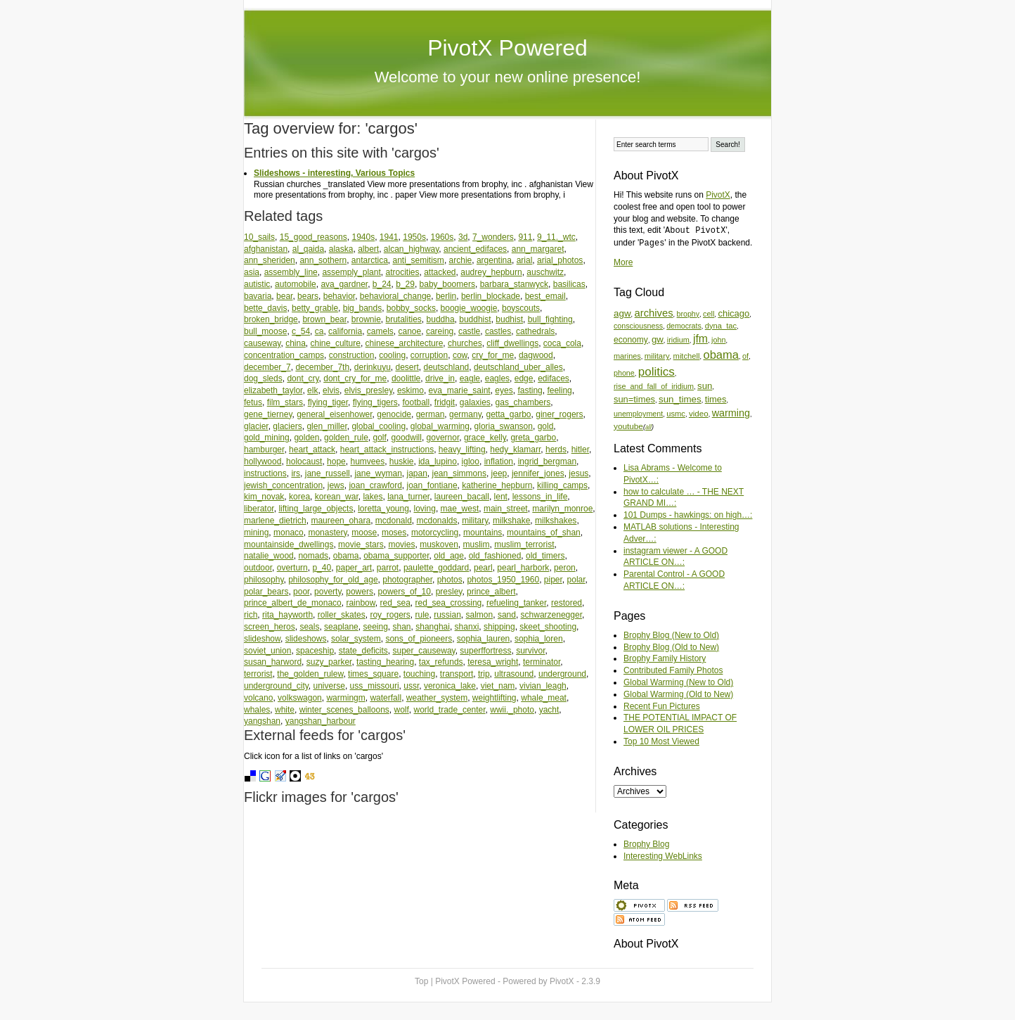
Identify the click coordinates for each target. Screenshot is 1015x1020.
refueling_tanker (516, 603)
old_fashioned (495, 556)
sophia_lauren (483, 639)
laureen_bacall (461, 497)
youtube (628, 426)
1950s (414, 237)
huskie (401, 461)
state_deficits (363, 651)
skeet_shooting (547, 627)
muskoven (439, 544)
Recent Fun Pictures (661, 706)
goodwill (407, 437)
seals (309, 627)
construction (352, 355)
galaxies (475, 402)
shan (402, 627)
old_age (449, 556)
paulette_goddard (436, 568)
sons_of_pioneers (418, 639)
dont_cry (302, 378)
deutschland (447, 367)
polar (576, 580)
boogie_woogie (469, 308)
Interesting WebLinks (662, 856)
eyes (503, 390)
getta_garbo (508, 414)
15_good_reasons (313, 237)
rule (422, 615)
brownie (366, 319)
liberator (259, 509)
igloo (470, 461)
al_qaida (308, 249)
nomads (313, 556)
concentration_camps (284, 355)
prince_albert (491, 592)
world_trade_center (450, 710)
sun (704, 386)
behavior (339, 296)
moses (394, 532)
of (745, 356)
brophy (688, 314)
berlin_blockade (490, 296)
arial (525, 260)
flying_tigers (375, 402)
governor (443, 437)
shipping (499, 627)
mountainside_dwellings (288, 544)
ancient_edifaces (475, 249)
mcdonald (393, 520)
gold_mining (267, 437)
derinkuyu (372, 367)
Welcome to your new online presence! (508, 77)
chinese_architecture (405, 343)
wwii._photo (512, 710)
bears (307, 296)
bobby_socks (411, 308)
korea (299, 497)
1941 (389, 237)
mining (256, 532)
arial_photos (560, 260)
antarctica (369, 260)
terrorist (258, 674)
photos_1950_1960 (503, 580)
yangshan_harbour (320, 721)
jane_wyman (377, 473)
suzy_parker (329, 662)
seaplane (341, 627)
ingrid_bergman (547, 461)
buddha (441, 319)
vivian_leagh (543, 686)
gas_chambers (523, 402)
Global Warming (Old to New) (678, 694)
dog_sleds (263, 378)
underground (562, 674)
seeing (375, 627)
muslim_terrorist (524, 544)
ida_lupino (437, 461)
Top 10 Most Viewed (661, 741)
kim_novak (264, 497)
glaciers (287, 426)
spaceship (315, 651)
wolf (401, 710)
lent (501, 497)
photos (450, 580)
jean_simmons (459, 473)
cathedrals (535, 331)
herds (556, 449)
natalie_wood (269, 556)
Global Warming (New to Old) (678, 682)
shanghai (432, 627)
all (648, 427)
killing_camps (562, 485)
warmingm (345, 698)
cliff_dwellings (512, 343)
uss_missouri (374, 686)
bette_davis (265, 308)
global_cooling (378, 426)
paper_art (354, 568)
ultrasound (514, 674)
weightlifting (494, 698)
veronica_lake (450, 686)
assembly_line (291, 272)
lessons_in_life (540, 497)
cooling (392, 355)
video (699, 413)
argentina (494, 260)
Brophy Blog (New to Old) (671, 635)
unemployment (638, 413)
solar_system (356, 639)
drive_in (440, 378)
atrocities (402, 272)
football (415, 402)
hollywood (262, 461)
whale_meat (544, 698)
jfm (700, 339)
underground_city (276, 686)
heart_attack (312, 449)
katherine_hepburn (497, 485)
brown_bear (324, 319)
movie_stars (361, 544)
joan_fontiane (431, 485)
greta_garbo (533, 437)
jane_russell (327, 473)
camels (380, 331)
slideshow (262, 639)
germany (465, 414)
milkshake (511, 520)
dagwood (536, 355)
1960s (442, 237)
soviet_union (267, 651)
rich (250, 615)
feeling (559, 390)
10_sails (259, 237)
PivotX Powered (507, 47)
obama (346, 556)
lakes (372, 497)
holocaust (304, 461)
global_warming (440, 426)
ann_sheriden (269, 260)
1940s (363, 237)
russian (447, 615)
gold (546, 426)
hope (336, 461)
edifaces (553, 378)
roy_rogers (390, 615)
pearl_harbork (523, 568)
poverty (327, 592)
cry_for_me (493, 355)
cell (708, 314)
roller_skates (342, 615)
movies (401, 544)
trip (484, 674)
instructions (265, 473)
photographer (407, 580)
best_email (545, 296)
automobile (295, 284)
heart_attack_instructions (387, 449)
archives (654, 313)
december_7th (322, 367)
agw (622, 313)
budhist (509, 319)
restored (566, 603)
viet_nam (498, 686)
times (716, 399)
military (475, 520)
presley (449, 592)
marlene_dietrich (275, 520)
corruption (429, 355)
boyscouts (521, 308)
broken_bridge (271, 319)
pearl (483, 568)
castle (469, 331)
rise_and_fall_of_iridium (654, 386)
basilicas (569, 284)
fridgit (444, 402)
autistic (257, 284)
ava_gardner (344, 284)
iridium (678, 340)
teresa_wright (492, 662)
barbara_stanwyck (514, 284)
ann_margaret (538, 249)
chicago (733, 313)
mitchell (686, 356)
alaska (341, 249)
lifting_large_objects (315, 509)
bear (284, 296)
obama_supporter (396, 556)
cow (460, 355)
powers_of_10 (404, 592)
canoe (410, 331)
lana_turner (408, 497)
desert (406, 367)
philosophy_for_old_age (332, 580)
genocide (394, 414)
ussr (411, 686)
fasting (529, 390)
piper (553, 580)
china (295, 343)
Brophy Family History (664, 658)
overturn (292, 568)
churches (465, 343)
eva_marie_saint (460, 390)
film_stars (285, 402)
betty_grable (315, 308)
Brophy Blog (646, 844)
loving (425, 509)
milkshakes (555, 520)
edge (524, 378)
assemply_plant (351, 272)
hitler (580, 449)
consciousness (638, 325)
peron (565, 568)
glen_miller (326, 426)
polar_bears (266, 592)
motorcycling (434, 532)
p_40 (321, 568)
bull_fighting (550, 319)
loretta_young (383, 509)
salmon (479, 615)
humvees (367, 461)
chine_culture (336, 343)
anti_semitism (418, 260)
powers (359, 592)
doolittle (406, 378)
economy (631, 340)
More (623, 262)
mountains (482, 532)
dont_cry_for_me (355, 378)
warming (731, 413)
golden (306, 437)
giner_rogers (559, 414)
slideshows (306, 639)
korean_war (336, 497)
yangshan (262, 721)
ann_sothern (323, 260)
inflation (498, 461)
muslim (476, 544)
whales (257, 710)
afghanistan (265, 249)
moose (364, 532)
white (285, 710)
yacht (549, 710)
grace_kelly (485, 437)
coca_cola (562, 343)
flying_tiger (328, 402)
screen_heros (269, 627)
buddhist (475, 319)
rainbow (360, 603)
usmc (675, 413)
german (430, 414)
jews (336, 485)
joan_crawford (375, 485)
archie (460, 260)
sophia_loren (539, 639)
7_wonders (493, 237)
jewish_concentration (283, 485)
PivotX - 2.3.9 (575, 981)
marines (627, 356)
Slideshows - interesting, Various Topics (334, 173)
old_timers (545, 556)
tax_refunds (441, 662)
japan (416, 473)
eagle (470, 378)
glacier (256, 426)
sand (507, 615)
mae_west (460, 509)
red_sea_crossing (448, 603)
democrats (684, 325)
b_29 (405, 284)
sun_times (680, 399)
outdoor (258, 568)
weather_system (436, 698)
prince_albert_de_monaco (293, 603)
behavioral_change (395, 296)
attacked (439, 272)
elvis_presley (368, 390)
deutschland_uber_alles (518, 367)
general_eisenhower (334, 414)
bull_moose (265, 331)
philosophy (263, 580)
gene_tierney (268, 414)
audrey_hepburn (491, 272)
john (718, 340)
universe (329, 686)
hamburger (264, 449)
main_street (506, 509)
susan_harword (273, 662)
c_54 (301, 331)
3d (462, 237)
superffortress (485, 651)
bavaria (257, 296)
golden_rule (346, 437)
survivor (530, 651)
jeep (499, 473)
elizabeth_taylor (273, 390)
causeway (262, 343)
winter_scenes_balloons (344, 710)
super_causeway (424, 651)
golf (380, 437)
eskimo (410, 390)
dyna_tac (721, 325)
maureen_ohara (340, 520)
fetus (253, 402)
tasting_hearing (385, 662)
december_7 (267, 367)
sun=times (634, 399)
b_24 (382, 284)
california (345, 331)
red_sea (395, 603)
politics (656, 371)
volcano (258, 698)
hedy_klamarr (515, 449)
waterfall (385, 698)
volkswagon (300, 698)
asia (251, 272)
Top (421, 981)
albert (368, 249)
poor (301, 592)
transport (456, 674)
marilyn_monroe (562, 509)
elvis (331, 390)
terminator (541, 662)
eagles (497, 378)
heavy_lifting (462, 449)
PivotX (718, 195)
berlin (446, 296)
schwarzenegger (551, 615)
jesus (578, 473)
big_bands (362, 308)
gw (658, 339)
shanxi (467, 627)
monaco (288, 532)
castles (498, 331)
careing (439, 331)
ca (319, 331)
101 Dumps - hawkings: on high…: (687, 515)
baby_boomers (447, 284)
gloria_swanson (503, 426)
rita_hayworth (287, 615)
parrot (388, 568)
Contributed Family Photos (673, 670)
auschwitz (545, 272)
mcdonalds (437, 520)
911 (525, 237)
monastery (327, 532)
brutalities (404, 319)
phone (624, 373)
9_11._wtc (556, 237)
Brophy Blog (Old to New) (671, 647)
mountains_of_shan (544, 532)
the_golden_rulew (310, 674)
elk (312, 390)
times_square (373, 674)
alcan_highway (411, 249)
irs (295, 473)
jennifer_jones (538, 473)
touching (419, 674)
